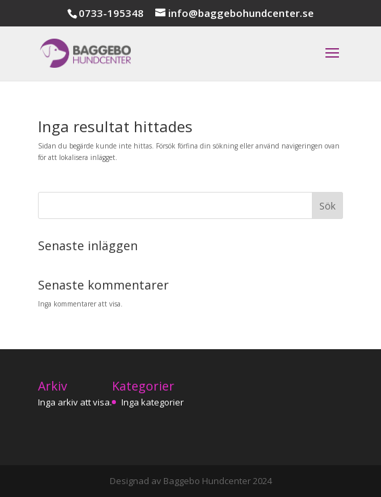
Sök (327, 205)
